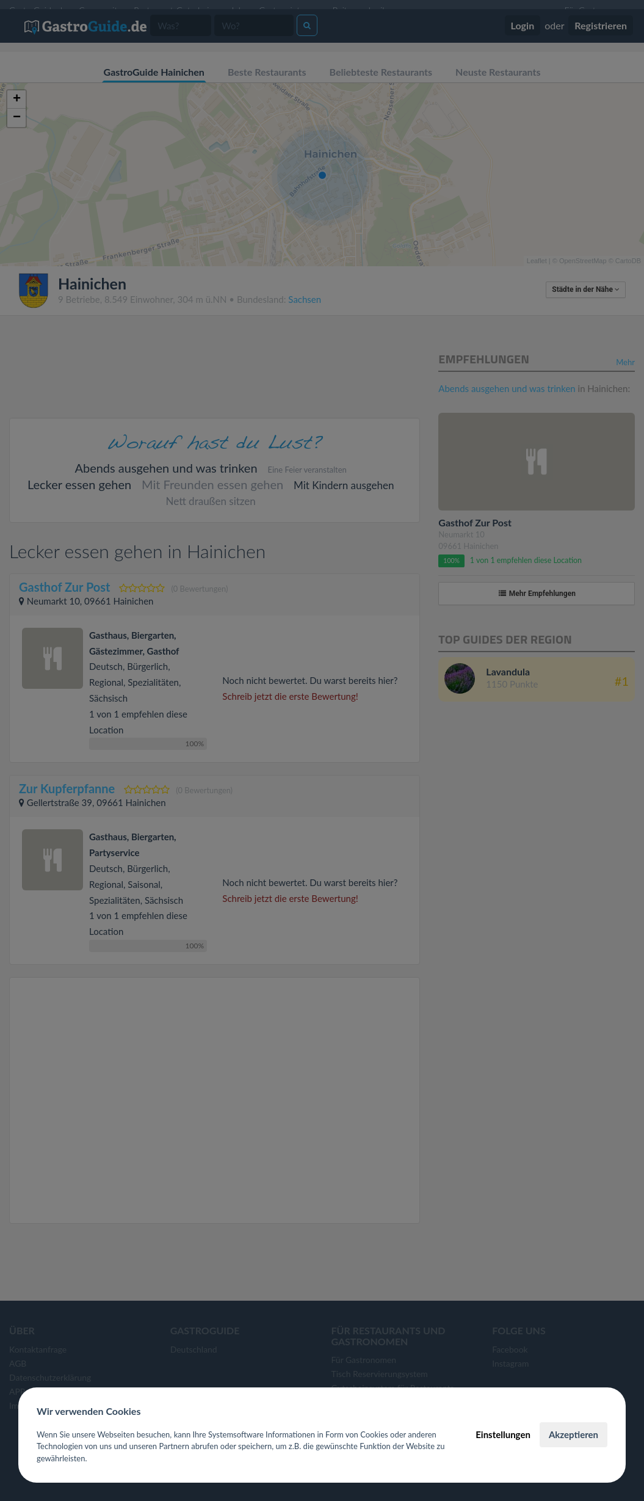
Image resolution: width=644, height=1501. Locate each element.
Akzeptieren (573, 1434)
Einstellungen (503, 1434)
